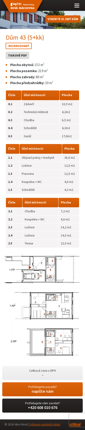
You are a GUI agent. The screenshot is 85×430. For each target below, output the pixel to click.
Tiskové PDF (17, 55)
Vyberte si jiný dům (63, 19)
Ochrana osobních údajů (44, 424)
